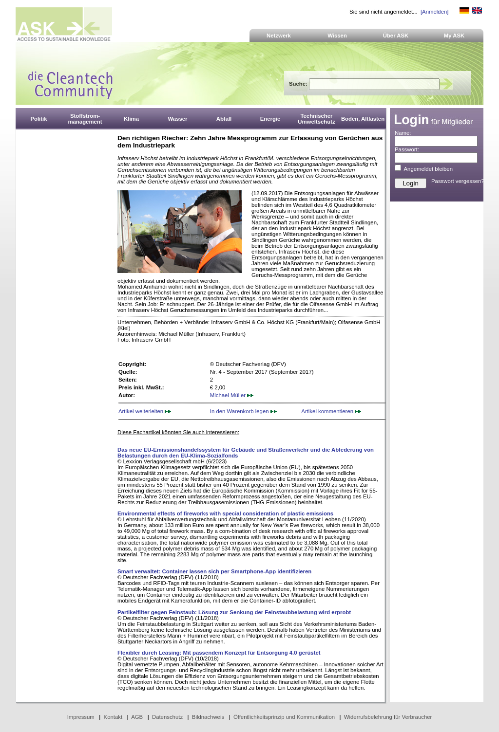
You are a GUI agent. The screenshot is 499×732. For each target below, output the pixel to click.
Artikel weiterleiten (144, 411)
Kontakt (113, 717)
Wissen (337, 35)
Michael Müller (231, 395)
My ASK (454, 35)
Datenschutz (167, 717)
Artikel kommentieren (331, 411)
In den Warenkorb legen (243, 411)
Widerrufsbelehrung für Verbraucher (388, 717)
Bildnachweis (208, 717)
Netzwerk (279, 35)
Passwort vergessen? (457, 181)
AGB (137, 717)
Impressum (81, 717)
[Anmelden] (434, 12)
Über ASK (396, 35)
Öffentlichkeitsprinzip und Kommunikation (284, 717)
